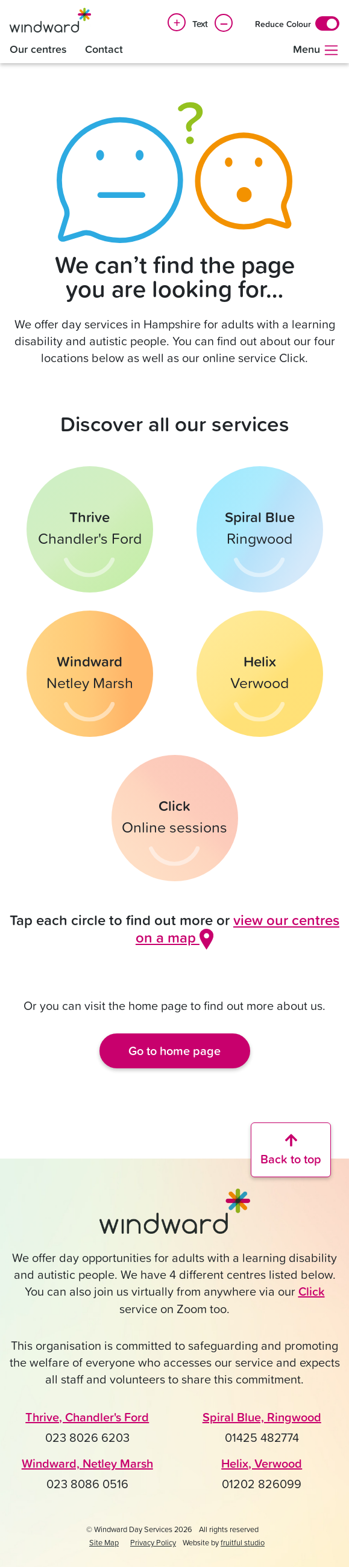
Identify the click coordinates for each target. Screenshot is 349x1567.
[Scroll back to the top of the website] (290, 1150)
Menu (316, 50)
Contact (104, 49)
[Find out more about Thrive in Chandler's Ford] (90, 529)
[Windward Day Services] (50, 20)
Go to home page (174, 1050)
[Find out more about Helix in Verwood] (260, 674)
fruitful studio (243, 1542)
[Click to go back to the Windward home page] (174, 1216)
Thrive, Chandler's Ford (87, 1417)
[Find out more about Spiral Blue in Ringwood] (260, 529)
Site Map (104, 1542)
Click (311, 1291)
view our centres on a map (237, 928)
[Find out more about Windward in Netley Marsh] (90, 674)
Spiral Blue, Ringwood (262, 1417)
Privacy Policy (153, 1542)
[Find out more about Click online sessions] (175, 818)
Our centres (38, 49)
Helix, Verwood (261, 1463)
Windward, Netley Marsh (87, 1463)
